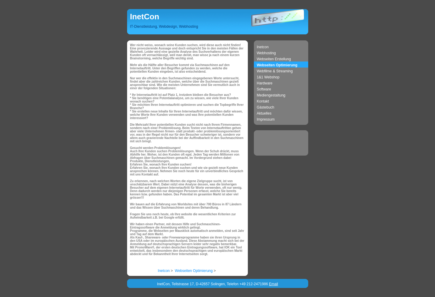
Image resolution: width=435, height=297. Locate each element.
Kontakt (263, 101)
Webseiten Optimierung (277, 65)
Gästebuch (265, 107)
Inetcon (263, 47)
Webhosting (266, 53)
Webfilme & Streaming (275, 71)
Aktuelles (264, 113)
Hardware (265, 83)
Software (264, 89)
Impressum (266, 119)
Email (273, 284)
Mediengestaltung (271, 95)
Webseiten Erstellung (274, 59)
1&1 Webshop (268, 77)
